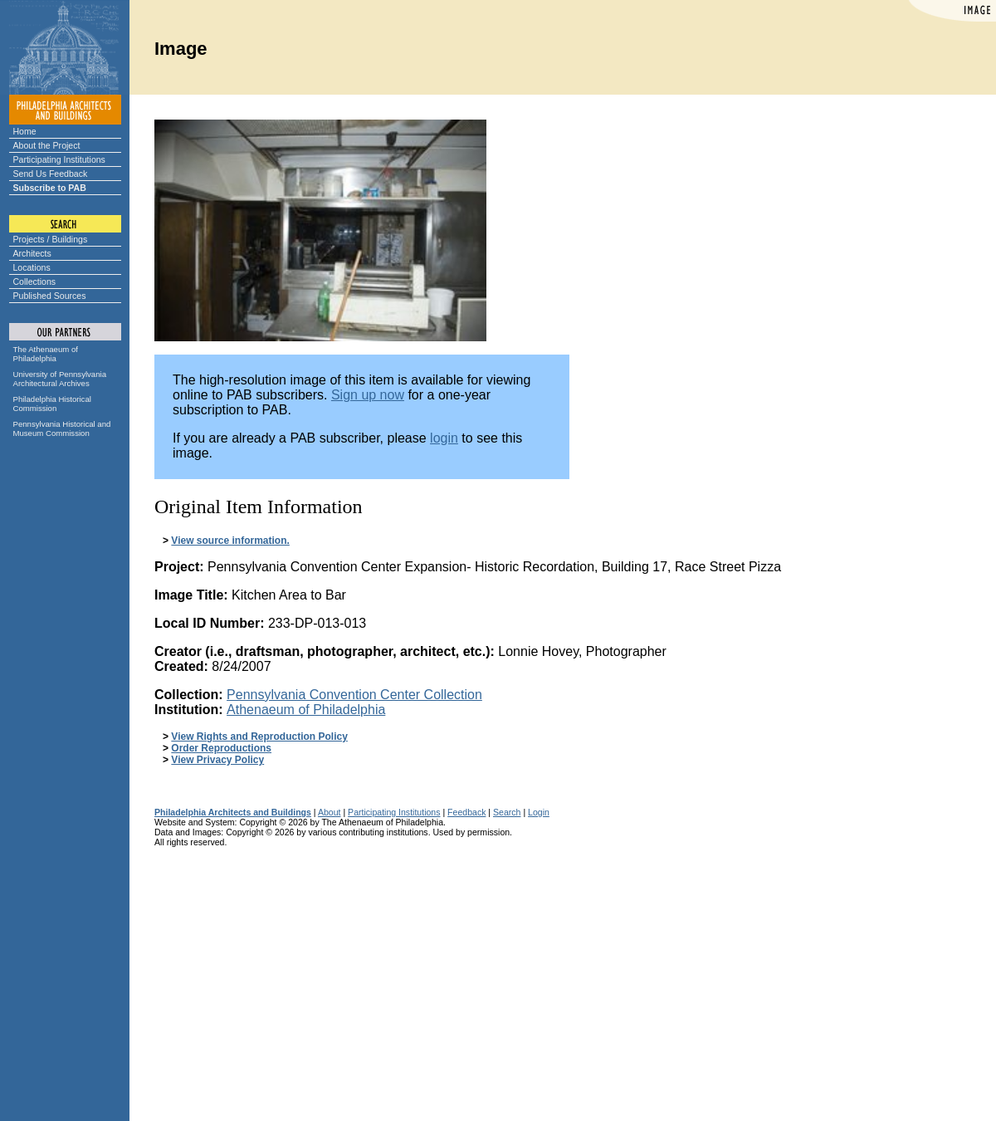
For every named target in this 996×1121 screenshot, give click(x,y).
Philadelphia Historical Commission (52, 403)
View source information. (230, 540)
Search (506, 812)
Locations (32, 267)
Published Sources (49, 296)
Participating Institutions (59, 159)
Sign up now (367, 395)
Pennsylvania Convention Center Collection (354, 695)
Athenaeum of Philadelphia (306, 709)
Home (25, 131)
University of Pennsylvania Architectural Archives (60, 379)
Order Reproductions (221, 748)
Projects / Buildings (50, 239)
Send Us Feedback (50, 174)
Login (538, 812)
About (329, 812)
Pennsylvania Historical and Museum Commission (62, 428)
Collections (34, 281)
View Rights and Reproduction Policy (259, 736)
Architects (32, 253)
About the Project (47, 145)
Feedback (466, 812)
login (444, 438)
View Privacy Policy (217, 760)
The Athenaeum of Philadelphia (45, 354)
